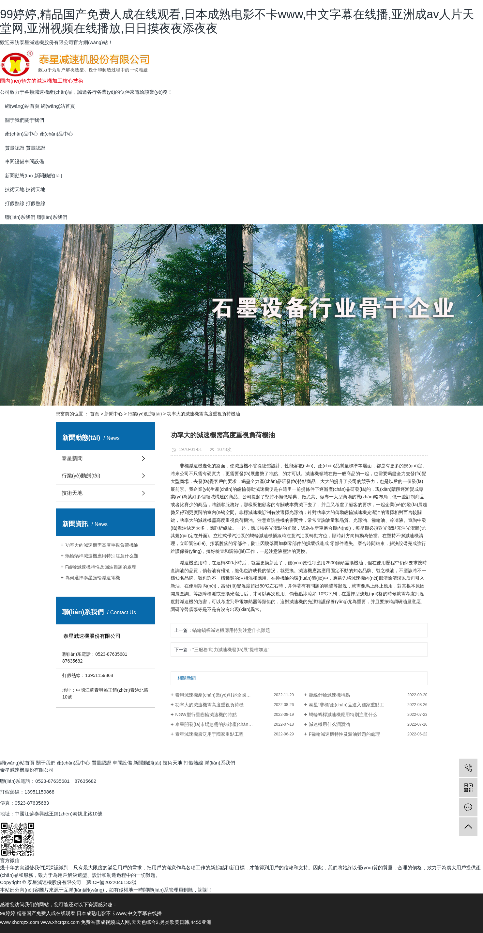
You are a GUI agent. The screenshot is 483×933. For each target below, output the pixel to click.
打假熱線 (194, 762)
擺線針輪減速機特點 (329, 695)
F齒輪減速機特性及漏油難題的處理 (101, 567)
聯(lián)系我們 (219, 762)
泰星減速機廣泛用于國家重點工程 (209, 734)
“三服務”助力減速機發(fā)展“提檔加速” (230, 649)
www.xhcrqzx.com (19, 922)
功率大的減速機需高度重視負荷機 (209, 704)
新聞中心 (113, 413)
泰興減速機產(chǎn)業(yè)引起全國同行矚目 (219, 695)
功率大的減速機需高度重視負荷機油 (101, 545)
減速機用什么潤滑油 (329, 724)
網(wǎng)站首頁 (18, 762)
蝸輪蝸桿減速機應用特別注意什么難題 (231, 630)
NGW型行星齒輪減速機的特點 (205, 714)
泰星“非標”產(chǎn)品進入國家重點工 (346, 704)
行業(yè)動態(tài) (145, 413)
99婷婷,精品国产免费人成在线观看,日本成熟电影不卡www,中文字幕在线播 (81, 913)
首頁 (94, 413)
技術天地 (72, 493)
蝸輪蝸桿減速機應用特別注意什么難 (101, 555)
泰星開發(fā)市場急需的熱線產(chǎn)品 (214, 724)
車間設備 (122, 762)
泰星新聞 (72, 458)
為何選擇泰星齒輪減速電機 (92, 577)
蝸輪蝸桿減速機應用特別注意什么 (343, 714)
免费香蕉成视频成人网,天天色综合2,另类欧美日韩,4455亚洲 (146, 922)
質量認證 (102, 762)
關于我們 (45, 762)
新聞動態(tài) (148, 762)
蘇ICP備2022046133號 (111, 882)
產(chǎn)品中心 (74, 762)
